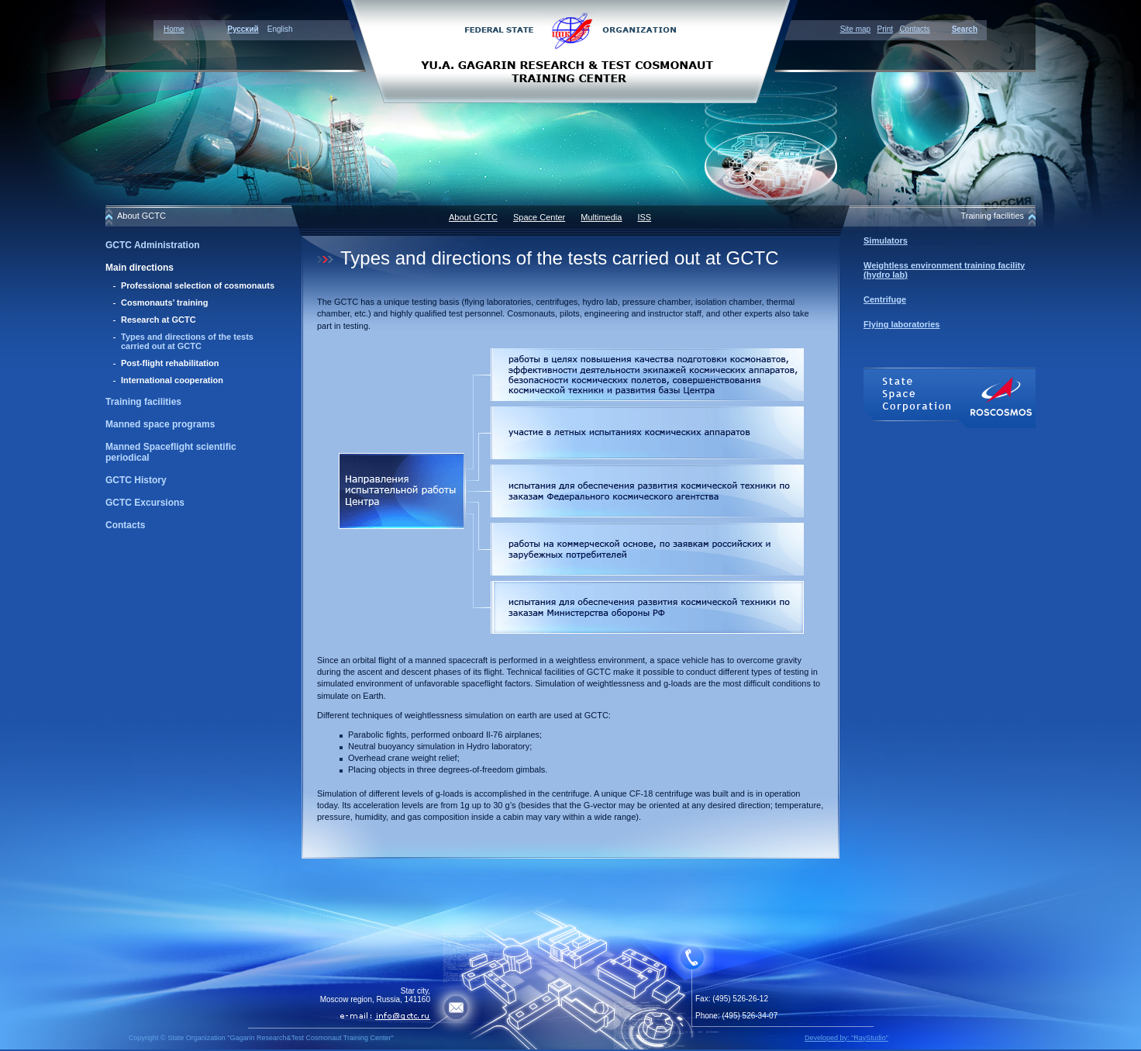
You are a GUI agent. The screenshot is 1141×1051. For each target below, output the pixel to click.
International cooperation (172, 380)
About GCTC (473, 217)
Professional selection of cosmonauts (197, 285)
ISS (644, 217)
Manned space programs (160, 424)
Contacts (914, 29)
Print (885, 29)
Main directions (139, 267)
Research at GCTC (158, 319)
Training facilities (143, 401)
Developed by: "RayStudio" (846, 1038)
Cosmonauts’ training (164, 302)
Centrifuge (885, 299)
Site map (855, 29)
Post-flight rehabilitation (170, 363)
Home (174, 29)
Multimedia (601, 217)
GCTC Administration (152, 245)
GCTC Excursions (144, 502)
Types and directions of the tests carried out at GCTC (187, 341)
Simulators (886, 240)
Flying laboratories (901, 324)
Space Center (539, 217)
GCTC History (136, 480)
